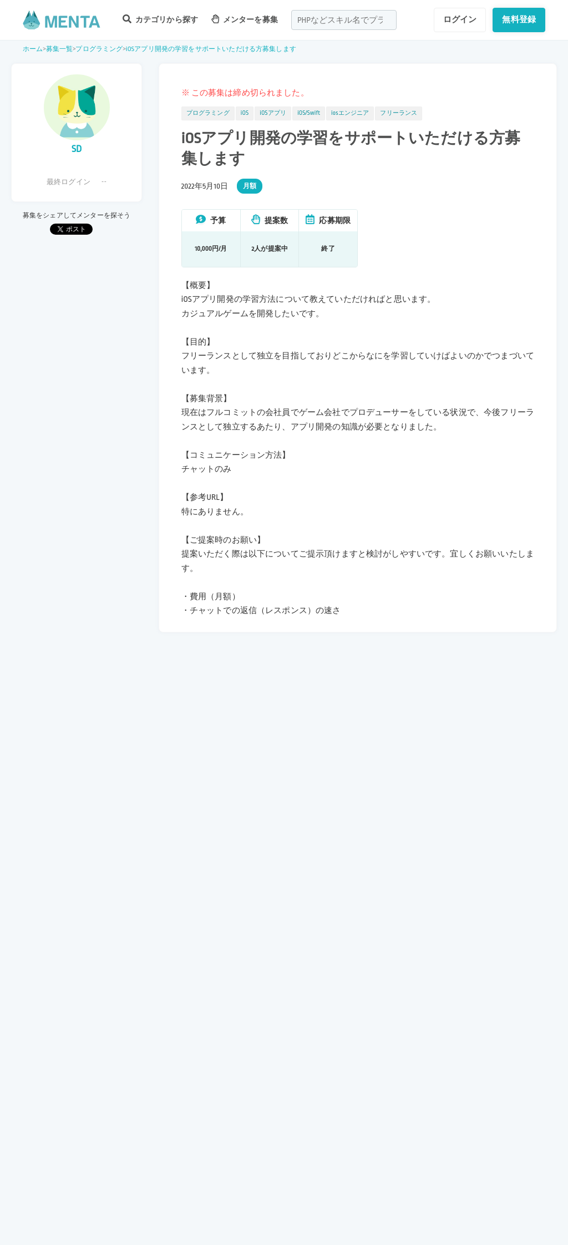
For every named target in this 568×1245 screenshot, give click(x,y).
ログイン (460, 19)
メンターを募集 (244, 19)
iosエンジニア (350, 113)
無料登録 (519, 19)
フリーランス (398, 113)
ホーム (33, 49)
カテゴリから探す (160, 19)
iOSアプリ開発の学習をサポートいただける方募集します (211, 49)
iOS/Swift (308, 113)
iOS (244, 113)
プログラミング (99, 49)
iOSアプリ (273, 113)
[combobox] (344, 20)
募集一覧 (59, 49)
